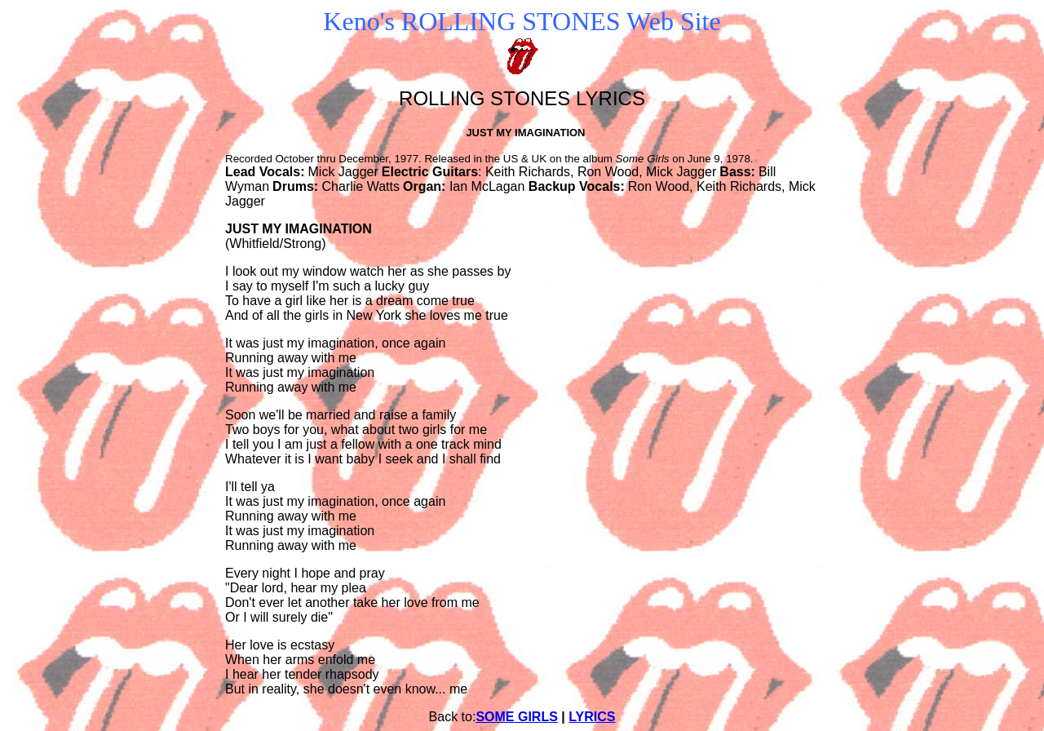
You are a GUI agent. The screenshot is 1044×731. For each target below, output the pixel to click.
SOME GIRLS (516, 717)
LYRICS (591, 717)
